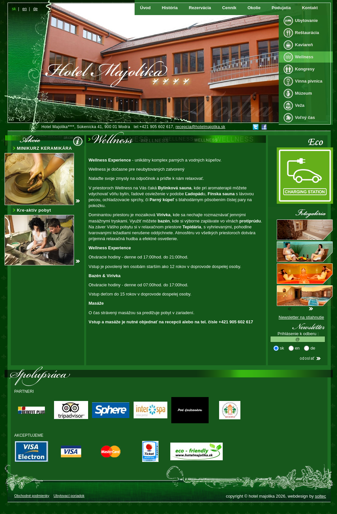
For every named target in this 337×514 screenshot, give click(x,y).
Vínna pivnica (309, 81)
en (24, 9)
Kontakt (310, 7)
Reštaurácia (307, 32)
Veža (300, 105)
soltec (320, 496)
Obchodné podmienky (31, 496)
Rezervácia (200, 7)
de (35, 9)
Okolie (254, 7)
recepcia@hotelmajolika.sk (200, 126)
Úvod (145, 7)
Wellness (304, 56)
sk (14, 9)
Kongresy (305, 69)
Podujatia (281, 7)
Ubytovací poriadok (69, 496)
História (170, 7)
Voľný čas (305, 117)
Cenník (229, 7)
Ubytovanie (306, 20)
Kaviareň (304, 44)
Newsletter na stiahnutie (301, 317)
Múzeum (303, 93)
